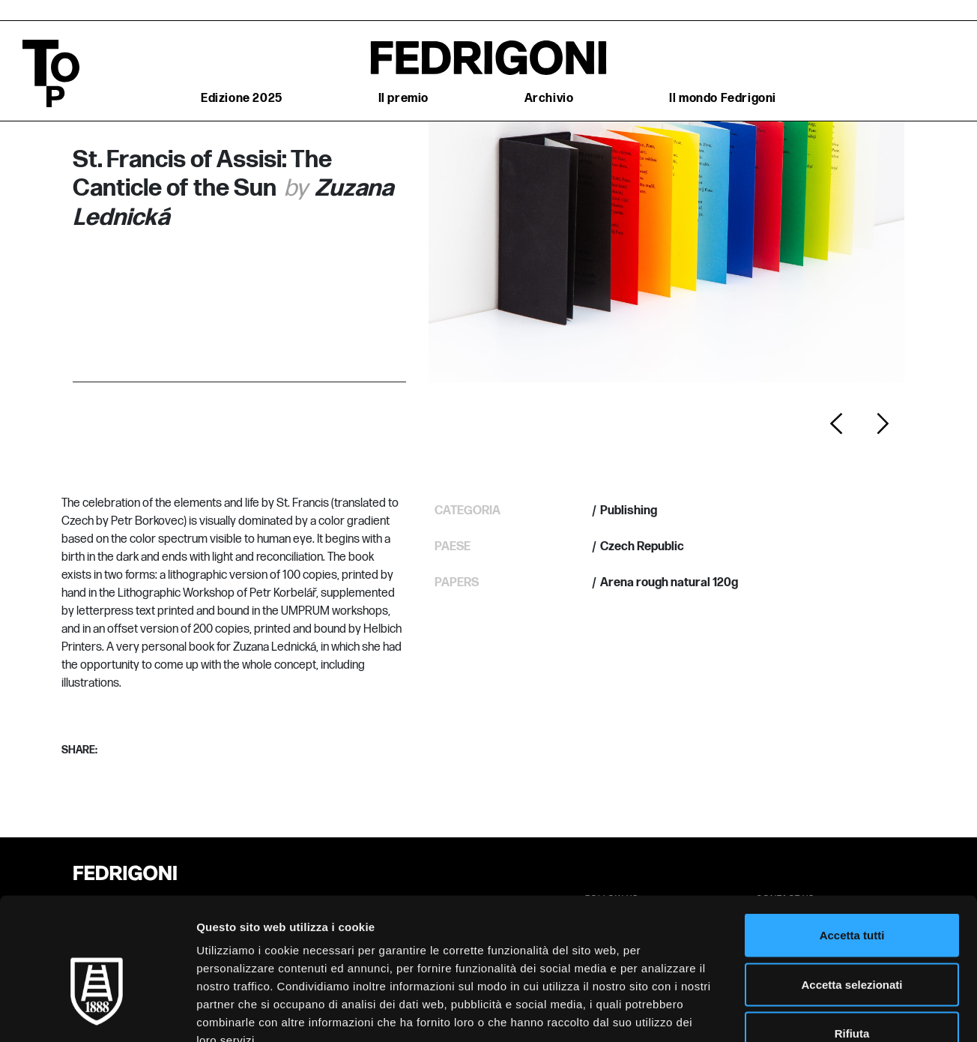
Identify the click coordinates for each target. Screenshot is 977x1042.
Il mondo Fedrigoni (722, 98)
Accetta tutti (852, 845)
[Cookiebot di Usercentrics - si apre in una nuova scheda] (97, 1013)
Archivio (549, 98)
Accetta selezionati (851, 894)
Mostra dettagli (788, 1012)
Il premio (403, 98)
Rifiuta (852, 943)
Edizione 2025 (241, 98)
